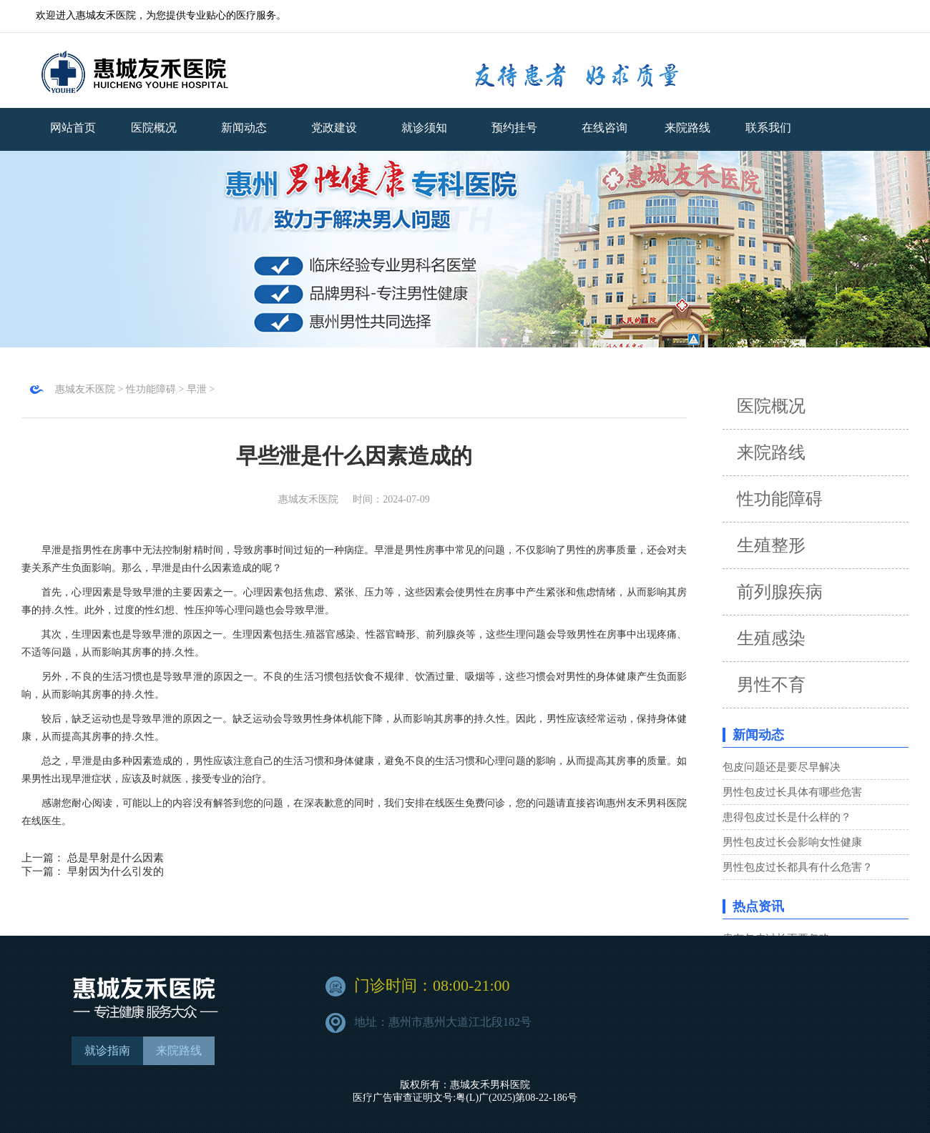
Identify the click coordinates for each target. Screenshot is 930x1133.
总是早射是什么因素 (115, 858)
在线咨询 (604, 128)
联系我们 (768, 128)
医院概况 (154, 128)
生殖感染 (771, 638)
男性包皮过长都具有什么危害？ (798, 867)
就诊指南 (107, 1050)
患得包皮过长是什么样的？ (787, 817)
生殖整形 (771, 545)
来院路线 (771, 452)
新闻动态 (244, 128)
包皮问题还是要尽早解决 (782, 767)
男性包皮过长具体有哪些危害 (792, 792)
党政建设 (334, 128)
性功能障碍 (151, 389)
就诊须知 (424, 128)
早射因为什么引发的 (115, 871)
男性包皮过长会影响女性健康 (792, 842)
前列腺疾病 (780, 592)
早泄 (197, 389)
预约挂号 (514, 128)
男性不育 (771, 685)
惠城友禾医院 (85, 389)
